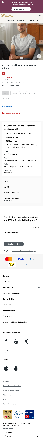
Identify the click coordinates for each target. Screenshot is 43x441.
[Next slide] (41, 42)
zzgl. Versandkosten (14, 85)
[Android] (16, 370)
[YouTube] (16, 342)
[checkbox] (5, 93)
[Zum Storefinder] (31, 16)
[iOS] (6, 370)
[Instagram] (6, 353)
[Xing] (26, 342)
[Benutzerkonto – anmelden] (35, 16)
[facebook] (6, 342)
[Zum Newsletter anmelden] (14, 244)
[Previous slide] (2, 42)
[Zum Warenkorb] (40, 16)
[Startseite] (7, 15)
